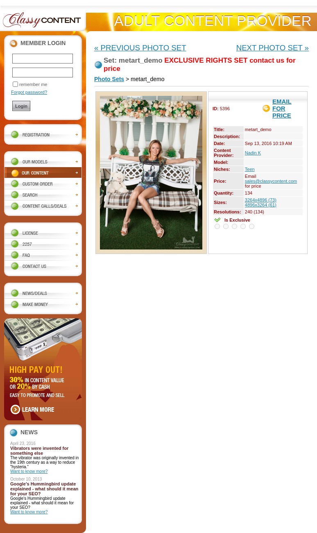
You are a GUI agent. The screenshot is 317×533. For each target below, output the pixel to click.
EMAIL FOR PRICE (282, 108)
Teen (250, 169)
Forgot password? (29, 92)
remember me (33, 84)
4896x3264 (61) (260, 204)
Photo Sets (109, 79)
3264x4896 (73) (260, 199)
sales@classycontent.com (271, 181)
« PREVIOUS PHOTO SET (140, 47)
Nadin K (253, 152)
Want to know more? (29, 471)
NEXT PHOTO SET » (272, 47)
